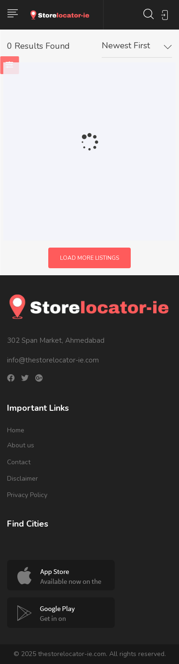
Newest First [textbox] (126, 45)
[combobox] (137, 46)
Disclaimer (22, 478)
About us (20, 445)
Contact (18, 462)
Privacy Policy (27, 494)
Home (15, 430)
